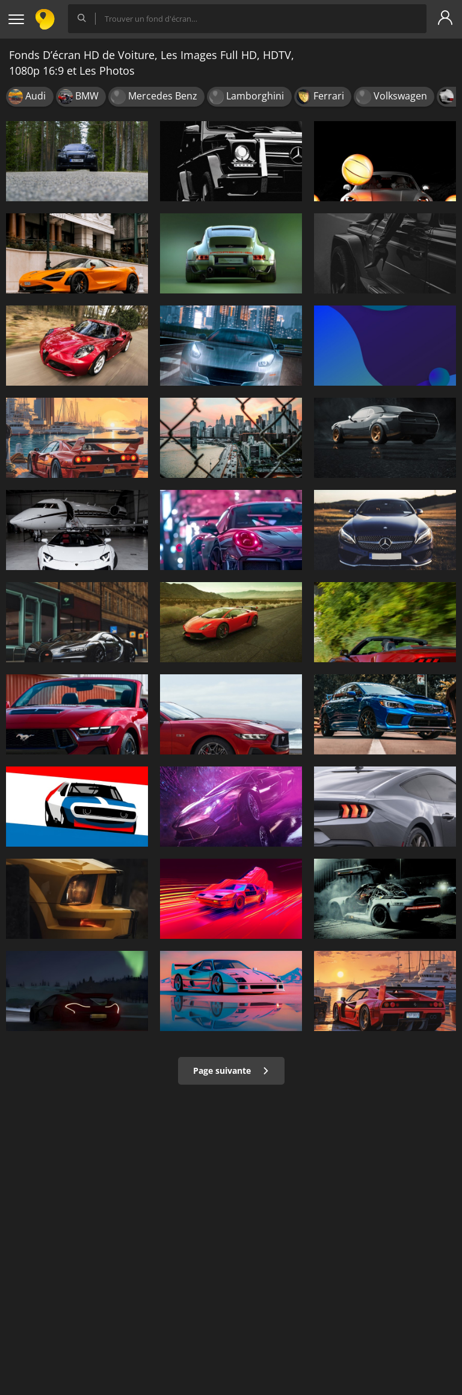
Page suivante (231, 1070)
